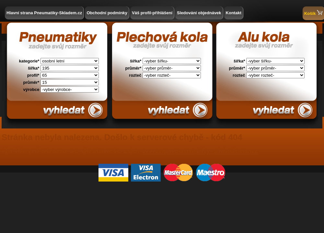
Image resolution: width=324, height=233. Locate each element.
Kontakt (233, 12)
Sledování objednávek (199, 12)
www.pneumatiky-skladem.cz (200, 150)
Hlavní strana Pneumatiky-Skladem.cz (44, 12)
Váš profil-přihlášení (152, 12)
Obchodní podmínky (107, 12)
